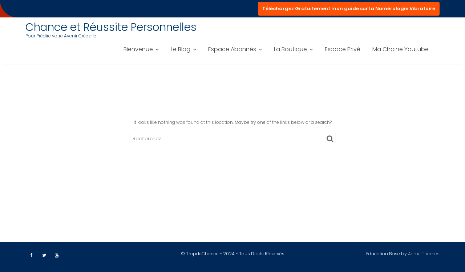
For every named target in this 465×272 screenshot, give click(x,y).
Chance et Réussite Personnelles (111, 27)
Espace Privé (342, 49)
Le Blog (180, 49)
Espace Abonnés (232, 49)
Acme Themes (424, 254)
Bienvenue (138, 49)
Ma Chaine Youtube (400, 49)
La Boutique (290, 49)
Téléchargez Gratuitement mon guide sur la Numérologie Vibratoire (348, 8)
